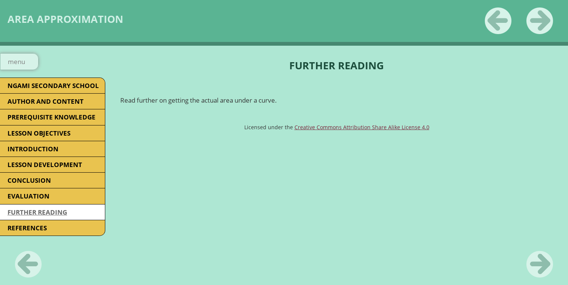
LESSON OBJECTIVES (38, 133)
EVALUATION (28, 196)
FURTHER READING (37, 212)
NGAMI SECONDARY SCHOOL (53, 85)
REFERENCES (27, 228)
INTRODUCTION (32, 149)
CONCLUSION (29, 180)
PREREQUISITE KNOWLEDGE (51, 117)
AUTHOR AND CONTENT (45, 101)
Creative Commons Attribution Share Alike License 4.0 (361, 127)
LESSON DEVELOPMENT (44, 164)
